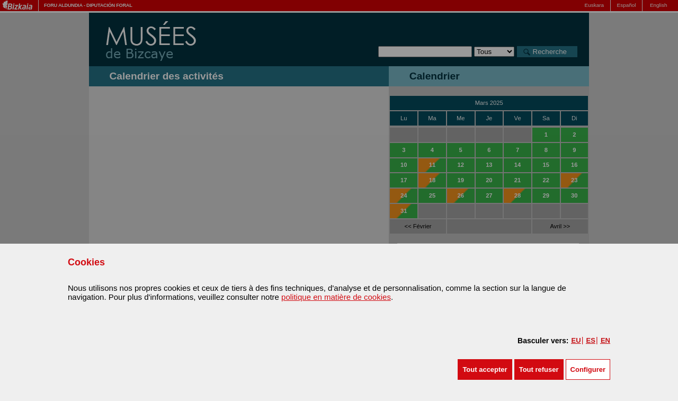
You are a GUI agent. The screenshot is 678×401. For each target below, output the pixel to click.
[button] (485, 369)
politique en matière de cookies (336, 296)
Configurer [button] (587, 369)
